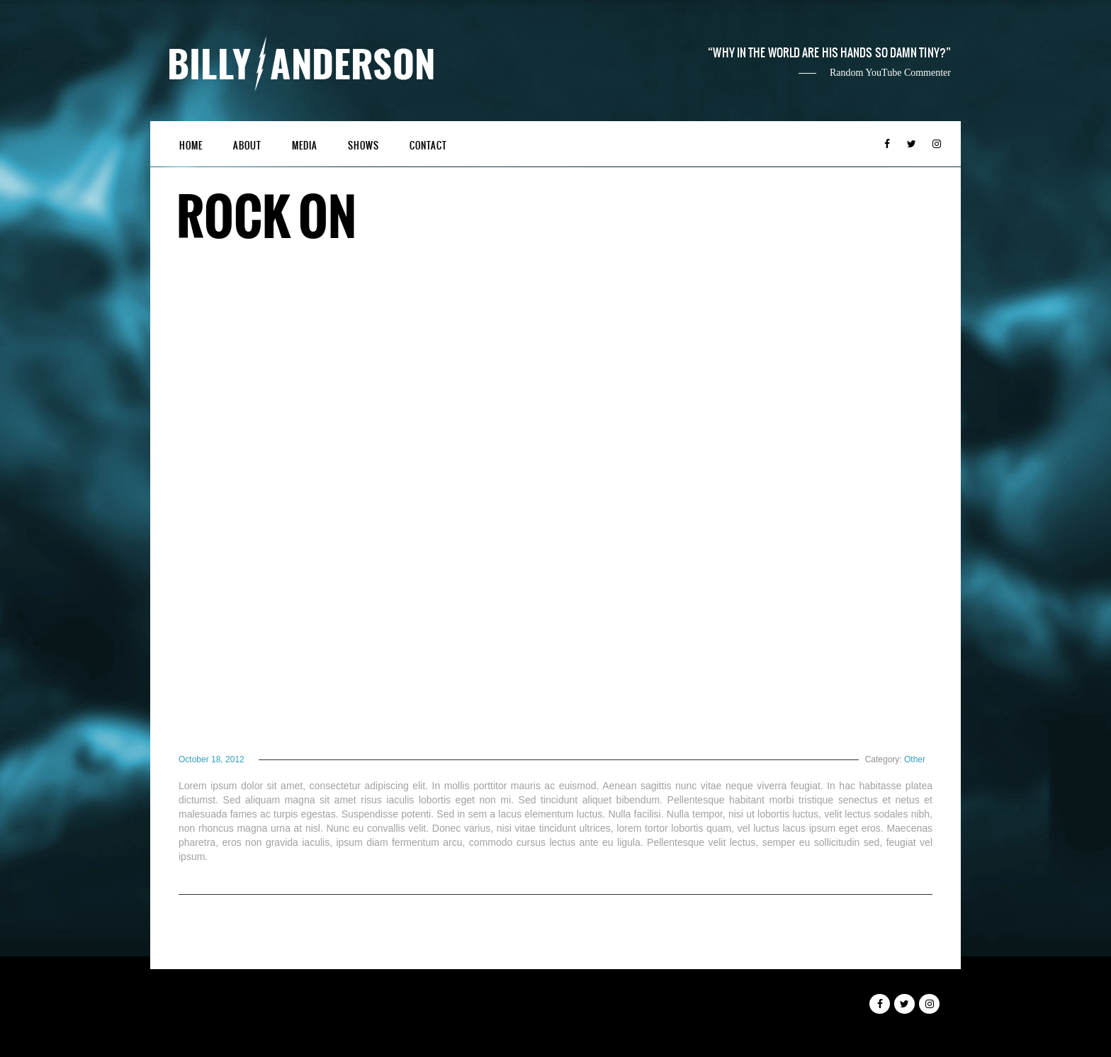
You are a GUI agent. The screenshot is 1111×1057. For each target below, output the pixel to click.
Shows (363, 145)
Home (191, 145)
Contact (428, 145)
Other (914, 759)
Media (304, 145)
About (247, 145)
